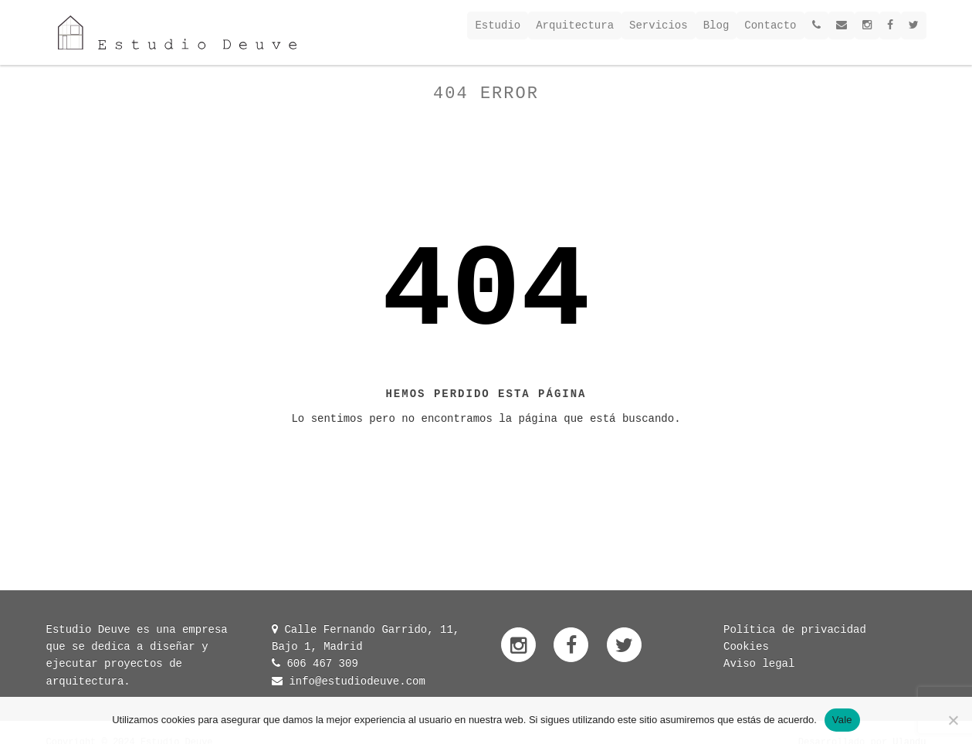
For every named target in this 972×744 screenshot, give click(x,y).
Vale (842, 719)
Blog (716, 25)
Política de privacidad (794, 629)
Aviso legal (758, 663)
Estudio (497, 25)
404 (485, 292)
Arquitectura (575, 25)
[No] (952, 720)
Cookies (746, 646)
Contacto (770, 25)
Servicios (658, 25)
